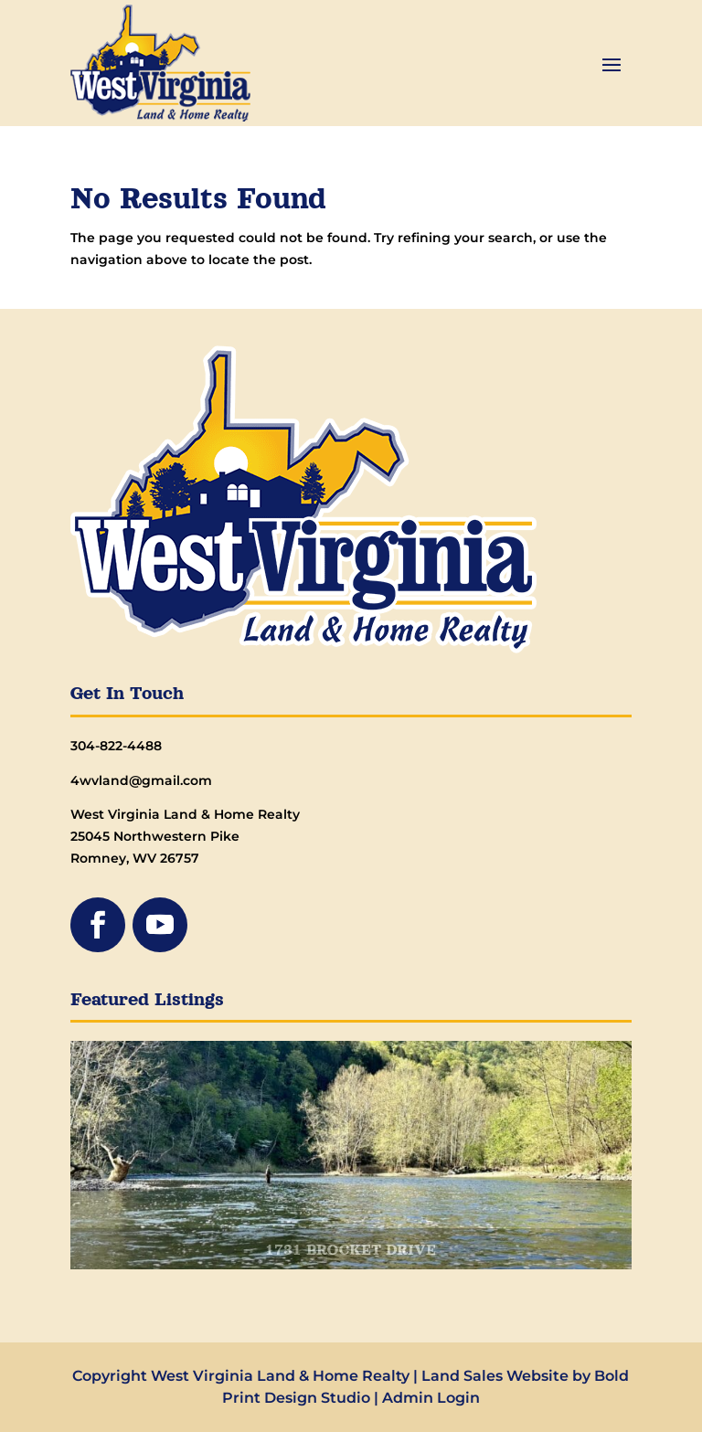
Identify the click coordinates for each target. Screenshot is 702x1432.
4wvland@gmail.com (141, 780)
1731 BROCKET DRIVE (350, 1251)
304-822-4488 (116, 745)
